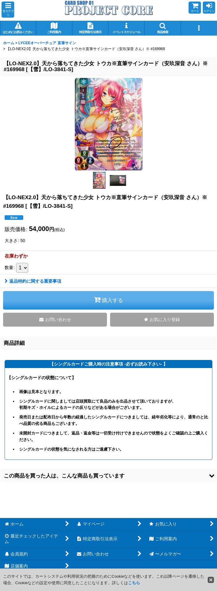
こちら (134, 582)
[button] (8, 10)
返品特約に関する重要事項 (33, 281)
